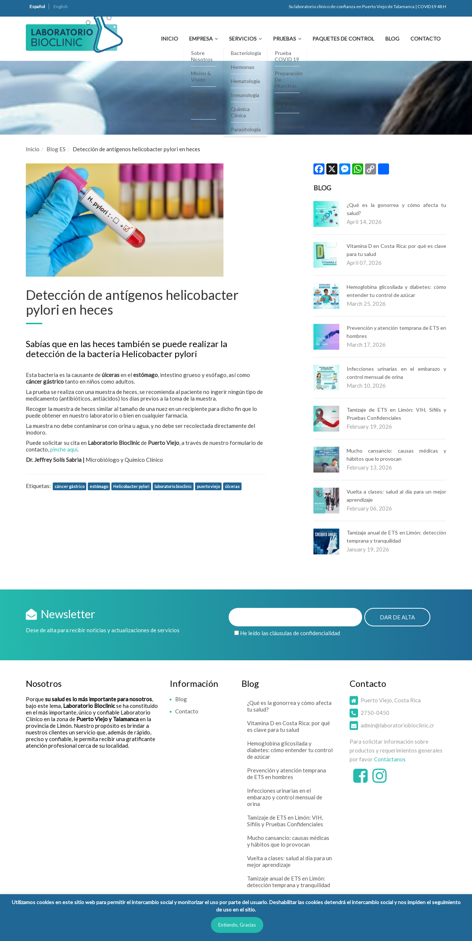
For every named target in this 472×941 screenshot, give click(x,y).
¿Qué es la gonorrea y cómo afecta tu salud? (289, 706)
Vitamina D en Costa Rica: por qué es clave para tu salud (288, 726)
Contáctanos (390, 759)
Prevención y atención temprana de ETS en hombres (286, 773)
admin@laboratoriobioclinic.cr (397, 725)
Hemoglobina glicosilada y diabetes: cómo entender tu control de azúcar (290, 750)
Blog (392, 38)
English (60, 6)
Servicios (243, 38)
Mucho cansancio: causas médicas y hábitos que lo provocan (288, 841)
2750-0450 (375, 712)
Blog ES (56, 149)
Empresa (201, 38)
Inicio (169, 38)
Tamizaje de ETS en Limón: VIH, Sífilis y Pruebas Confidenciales (285, 820)
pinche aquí (63, 449)
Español (37, 6)
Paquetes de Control (343, 38)
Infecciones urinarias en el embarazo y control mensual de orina (284, 797)
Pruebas (284, 38)
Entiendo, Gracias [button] (237, 925)
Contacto (425, 38)
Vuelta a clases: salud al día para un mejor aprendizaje (289, 861)
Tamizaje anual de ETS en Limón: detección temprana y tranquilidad (288, 881)
